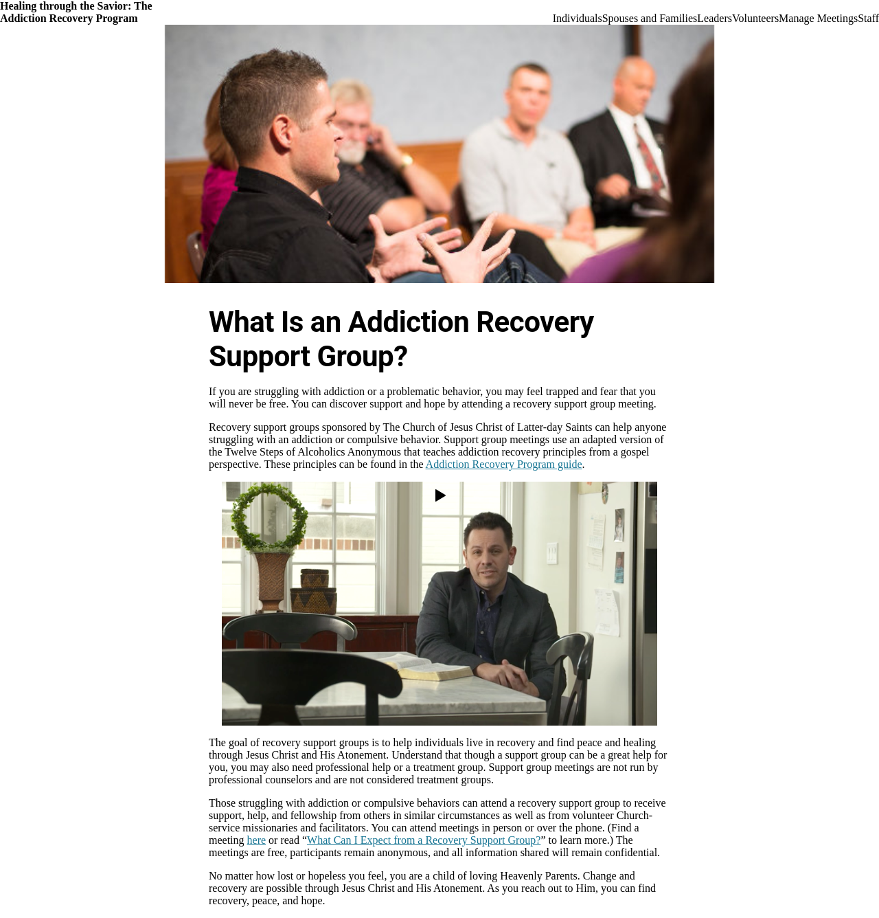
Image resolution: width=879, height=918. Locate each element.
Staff (868, 18)
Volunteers (755, 18)
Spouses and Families (650, 18)
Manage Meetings (818, 18)
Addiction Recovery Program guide (504, 464)
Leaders (714, 18)
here (256, 840)
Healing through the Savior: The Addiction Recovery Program (76, 12)
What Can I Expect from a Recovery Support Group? (423, 840)
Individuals (577, 18)
